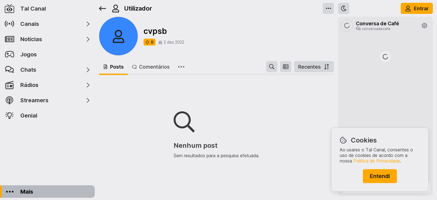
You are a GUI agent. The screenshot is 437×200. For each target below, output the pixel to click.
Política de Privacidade (376, 161)
